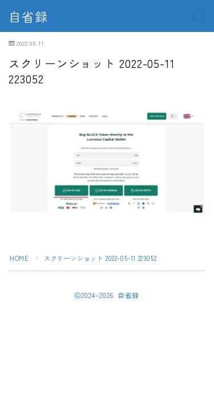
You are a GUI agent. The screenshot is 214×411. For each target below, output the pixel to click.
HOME (19, 258)
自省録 (28, 16)
